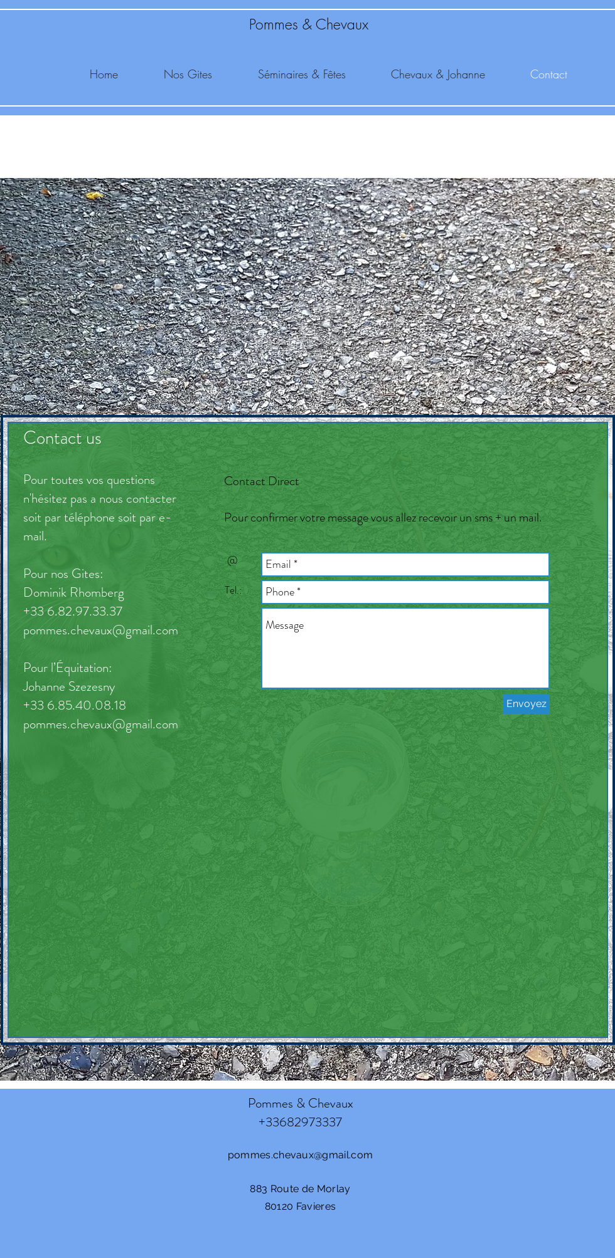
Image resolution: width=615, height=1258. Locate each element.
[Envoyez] (526, 704)
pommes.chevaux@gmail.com (100, 630)
